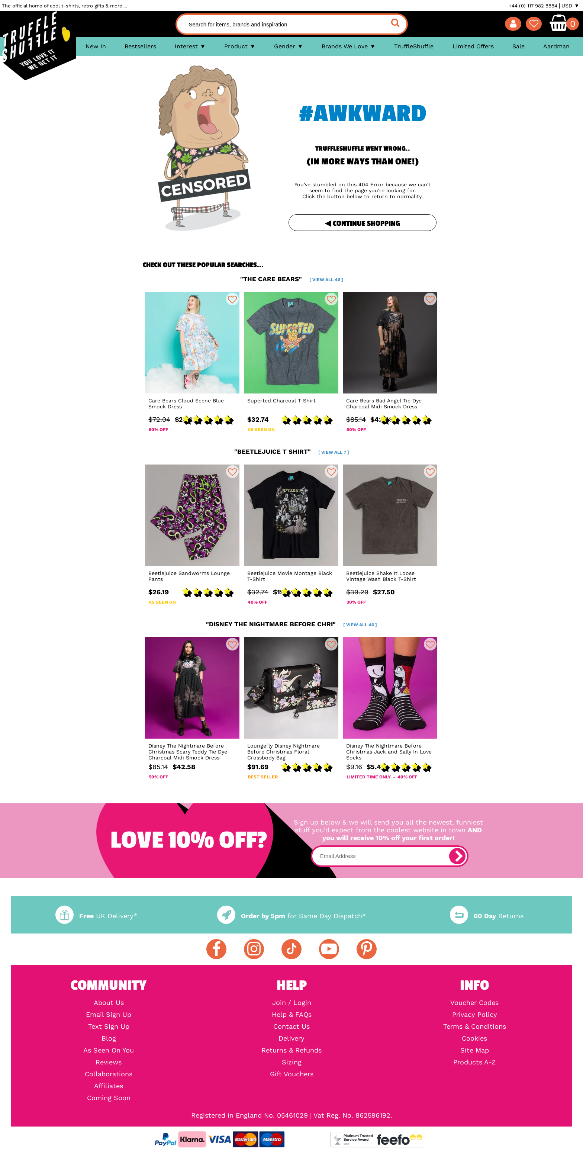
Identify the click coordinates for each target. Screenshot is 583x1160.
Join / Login (291, 1002)
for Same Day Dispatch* (291, 916)
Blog (109, 1038)
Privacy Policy (474, 1014)
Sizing (292, 1062)
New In (96, 46)
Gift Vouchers (291, 1074)
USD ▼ (570, 5)
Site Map (474, 1050)
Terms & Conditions (474, 1026)
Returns (487, 916)
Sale (518, 46)
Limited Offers (473, 46)
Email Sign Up (108, 1014)
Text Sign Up (108, 1026)
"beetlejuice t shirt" (291, 451)
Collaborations (108, 1074)
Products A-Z (474, 1062)
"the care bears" (291, 279)
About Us (109, 1002)
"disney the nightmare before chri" (291, 624)
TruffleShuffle (414, 46)
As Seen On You (108, 1050)
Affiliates (108, 1086)
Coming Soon (109, 1098)
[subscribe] (457, 856)
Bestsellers (140, 46)
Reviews (109, 1062)
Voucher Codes (474, 1002)
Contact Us (291, 1026)
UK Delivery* (96, 916)
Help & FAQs (292, 1014)
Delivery (291, 1038)
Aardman (556, 46)
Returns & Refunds (291, 1050)
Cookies (474, 1038)
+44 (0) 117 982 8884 (533, 6)
